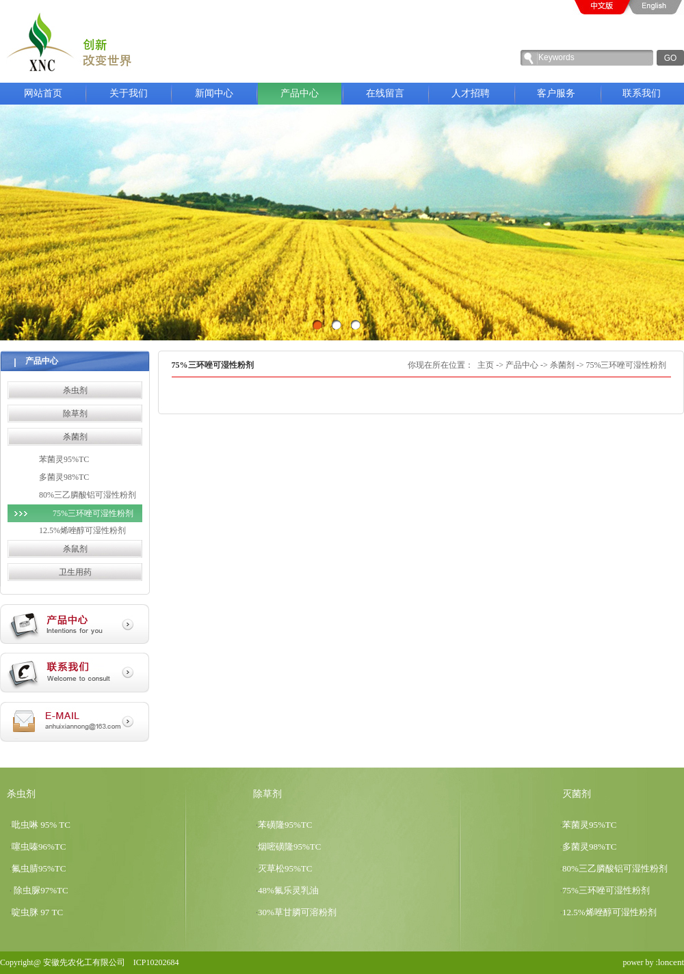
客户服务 (556, 93)
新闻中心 (223, 93)
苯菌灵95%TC (64, 459)
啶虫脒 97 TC (37, 912)
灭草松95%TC (285, 868)
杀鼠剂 (75, 549)
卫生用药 (75, 572)
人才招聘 (470, 93)
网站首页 (43, 93)
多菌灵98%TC (64, 477)
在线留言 (385, 93)
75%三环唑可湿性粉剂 (93, 513)
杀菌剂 (75, 437)
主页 (485, 365)
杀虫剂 (75, 390)
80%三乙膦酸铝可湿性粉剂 (87, 495)
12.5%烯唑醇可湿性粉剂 (82, 530)
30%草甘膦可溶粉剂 (297, 912)
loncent (671, 962)
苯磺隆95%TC (285, 825)
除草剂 (75, 413)
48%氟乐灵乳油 (288, 890)
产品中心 (309, 93)
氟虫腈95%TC (39, 868)
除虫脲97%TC (40, 890)
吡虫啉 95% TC (41, 825)
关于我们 (138, 93)
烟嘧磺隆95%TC (289, 846)
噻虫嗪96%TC (39, 846)
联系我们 (641, 93)
